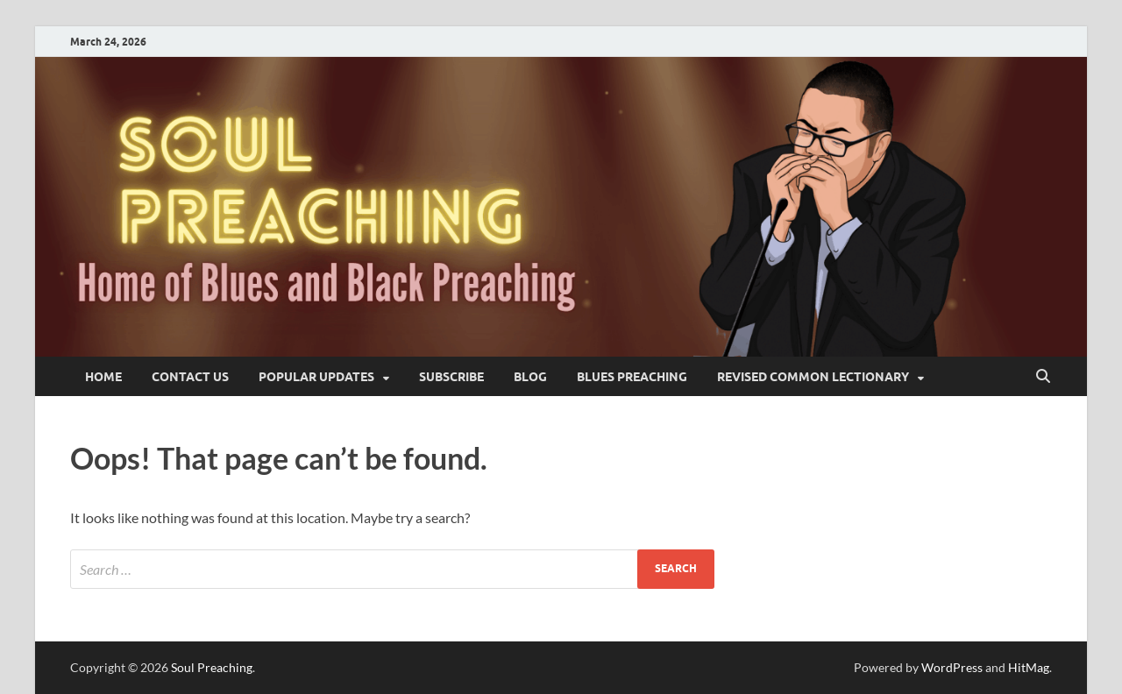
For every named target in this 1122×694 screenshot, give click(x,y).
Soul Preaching (211, 667)
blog (530, 377)
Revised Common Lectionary (813, 377)
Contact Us (190, 377)
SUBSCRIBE (451, 377)
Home (103, 377)
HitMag (1028, 667)
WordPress (952, 667)
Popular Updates (316, 377)
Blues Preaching (632, 377)
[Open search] (1043, 377)
